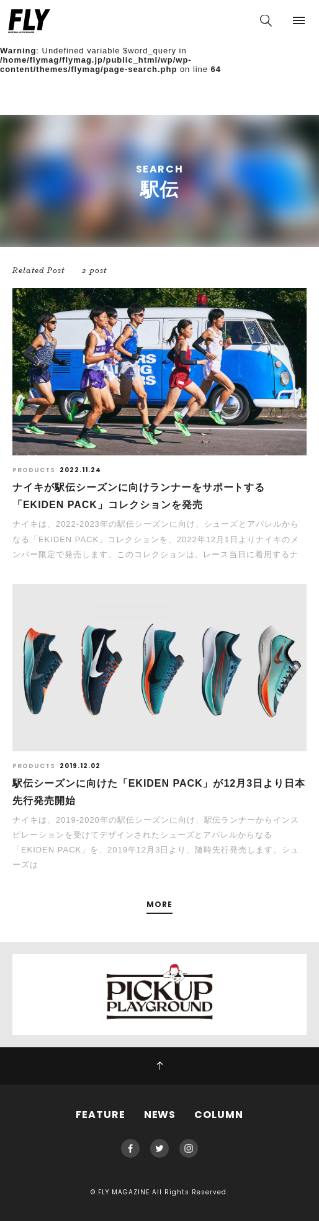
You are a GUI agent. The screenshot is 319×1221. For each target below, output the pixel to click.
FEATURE (100, 1114)
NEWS (160, 1114)
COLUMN (218, 1114)
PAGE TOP (159, 1066)
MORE (159, 905)
